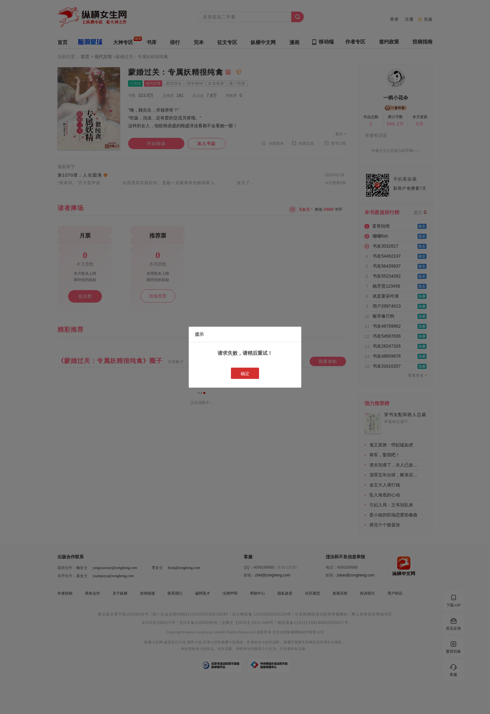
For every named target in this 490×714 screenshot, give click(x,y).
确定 (245, 373)
